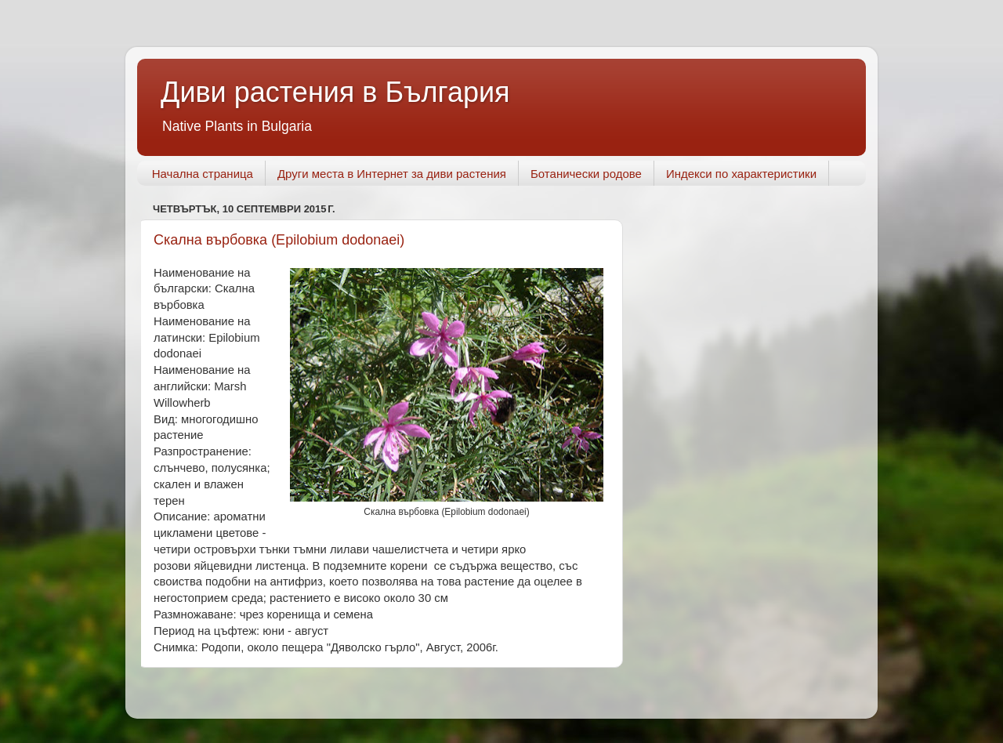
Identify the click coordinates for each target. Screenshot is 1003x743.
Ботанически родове (586, 173)
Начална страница (202, 173)
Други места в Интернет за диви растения (391, 173)
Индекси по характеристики (741, 173)
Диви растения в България (335, 92)
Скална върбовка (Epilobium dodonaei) (279, 240)
